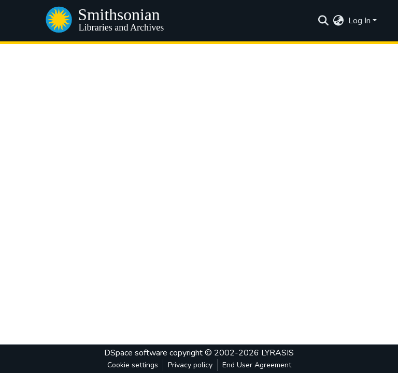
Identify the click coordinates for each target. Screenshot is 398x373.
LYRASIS (277, 353)
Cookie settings (132, 365)
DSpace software (135, 353)
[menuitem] (338, 20)
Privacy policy (190, 365)
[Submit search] (323, 20)
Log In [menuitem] (359, 20)
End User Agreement (256, 365)
